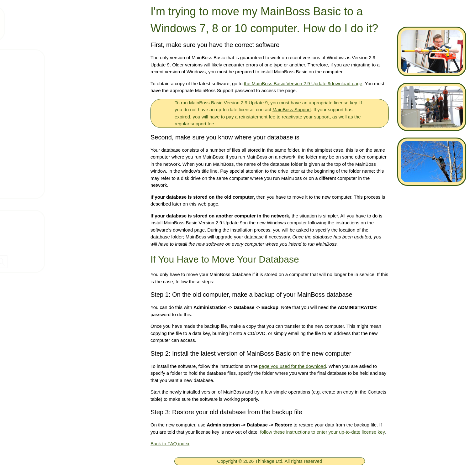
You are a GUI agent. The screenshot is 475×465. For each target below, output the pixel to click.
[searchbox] (69, 261)
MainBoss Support (291, 109)
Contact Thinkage (29, 217)
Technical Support (43, 114)
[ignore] (13, 59)
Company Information (34, 231)
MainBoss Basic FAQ (47, 188)
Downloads (35, 133)
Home (28, 59)
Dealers (17, 244)
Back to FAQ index (169, 443)
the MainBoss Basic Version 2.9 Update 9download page (303, 83)
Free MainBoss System (50, 77)
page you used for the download (292, 366)
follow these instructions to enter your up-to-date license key (322, 432)
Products (32, 96)
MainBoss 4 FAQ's (44, 151)
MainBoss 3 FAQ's (44, 170)
